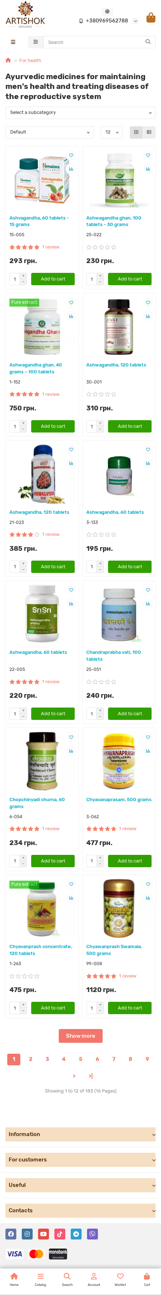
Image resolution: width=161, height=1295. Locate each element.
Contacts (82, 1210)
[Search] (100, 42)
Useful (82, 1185)
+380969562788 (102, 21)
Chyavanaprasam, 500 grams (119, 799)
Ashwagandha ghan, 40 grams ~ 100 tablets (35, 368)
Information (82, 1134)
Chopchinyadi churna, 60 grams (37, 803)
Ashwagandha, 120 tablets (116, 365)
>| (91, 1076)
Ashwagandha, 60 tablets (115, 512)
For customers (82, 1159)
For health (30, 60)
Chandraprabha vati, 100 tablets (113, 655)
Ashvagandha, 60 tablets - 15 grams (39, 221)
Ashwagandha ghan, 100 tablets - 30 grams (113, 221)
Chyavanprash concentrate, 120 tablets (40, 950)
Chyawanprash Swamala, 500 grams (114, 950)
